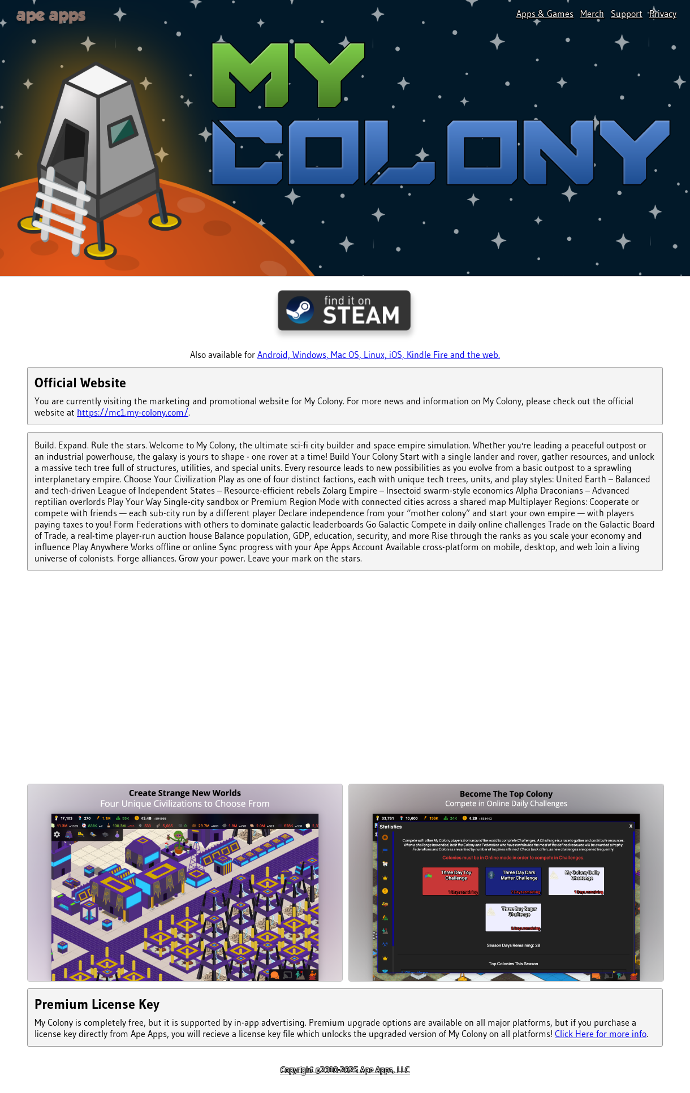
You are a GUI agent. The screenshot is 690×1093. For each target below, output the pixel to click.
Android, (274, 354)
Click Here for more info (600, 1033)
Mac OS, (347, 354)
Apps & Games (544, 13)
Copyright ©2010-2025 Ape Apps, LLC (345, 1070)
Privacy (662, 13)
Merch (592, 13)
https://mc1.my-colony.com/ (132, 412)
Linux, (376, 354)
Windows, (311, 354)
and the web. (475, 354)
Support (626, 13)
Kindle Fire (428, 354)
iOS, (398, 354)
